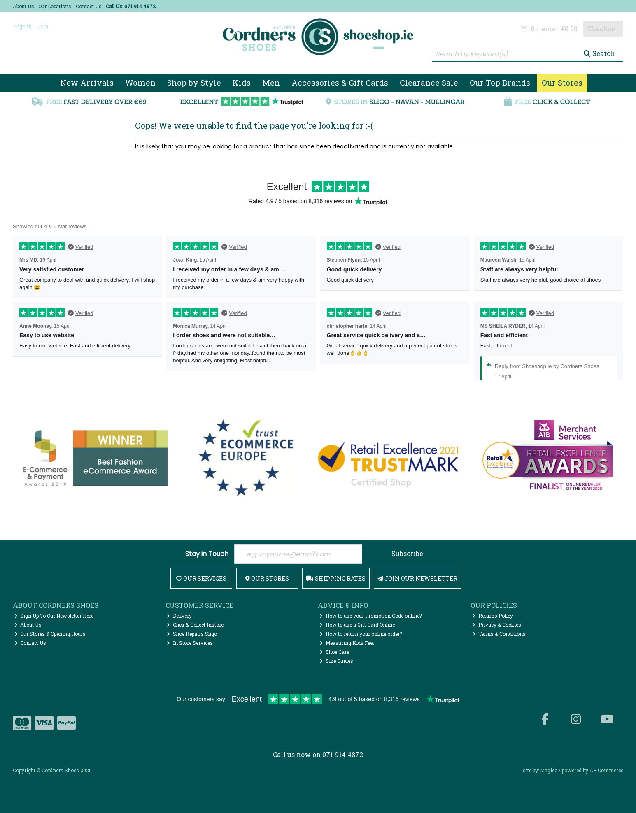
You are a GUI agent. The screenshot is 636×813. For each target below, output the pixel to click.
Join (42, 26)
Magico (548, 770)
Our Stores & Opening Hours (50, 633)
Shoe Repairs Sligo (192, 633)
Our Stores (562, 82)
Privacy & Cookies (496, 624)
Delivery (179, 615)
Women (140, 82)
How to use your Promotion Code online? (370, 615)
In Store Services (190, 642)
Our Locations (54, 6)
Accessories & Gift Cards (339, 82)
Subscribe (407, 553)
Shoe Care (334, 652)
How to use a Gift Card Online (357, 624)
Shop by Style (194, 82)
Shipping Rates (336, 578)
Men (271, 82)
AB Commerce (606, 770)
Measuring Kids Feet (346, 642)
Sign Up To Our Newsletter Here (54, 615)
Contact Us (89, 6)
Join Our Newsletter (417, 578)
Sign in (23, 26)
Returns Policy (492, 615)
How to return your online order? (360, 633)
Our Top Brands (500, 82)
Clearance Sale (429, 82)
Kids (242, 82)
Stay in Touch (206, 554)
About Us (23, 6)
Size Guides (336, 661)
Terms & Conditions (499, 633)
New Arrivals (87, 82)
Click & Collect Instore (195, 624)
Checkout (603, 28)
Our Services (201, 578)
